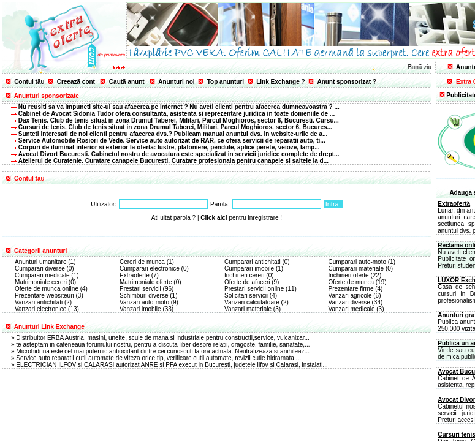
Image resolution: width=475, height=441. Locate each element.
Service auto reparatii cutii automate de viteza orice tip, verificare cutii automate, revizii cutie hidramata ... (158, 358)
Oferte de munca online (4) (51, 288)
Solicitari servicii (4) (250, 295)
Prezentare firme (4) (356, 288)
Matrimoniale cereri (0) (45, 282)
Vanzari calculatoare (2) (256, 302)
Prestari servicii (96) (146, 288)
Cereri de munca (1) (147, 261)
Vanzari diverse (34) (356, 302)
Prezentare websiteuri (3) (49, 295)
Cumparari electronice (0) (154, 268)
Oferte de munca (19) (358, 282)
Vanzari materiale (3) (252, 309)
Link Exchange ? (280, 81)
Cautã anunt (127, 81)
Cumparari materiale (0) (361, 268)
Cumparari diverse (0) (44, 268)
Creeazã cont (76, 81)
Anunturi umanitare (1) (45, 261)
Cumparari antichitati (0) (257, 261)
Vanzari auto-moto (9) (149, 302)
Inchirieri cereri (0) (249, 275)
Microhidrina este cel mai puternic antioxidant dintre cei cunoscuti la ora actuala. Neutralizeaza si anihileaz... (163, 351)
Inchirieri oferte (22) (355, 275)
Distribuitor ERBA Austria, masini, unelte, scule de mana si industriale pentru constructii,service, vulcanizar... (163, 337)
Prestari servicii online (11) (260, 288)
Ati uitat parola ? (173, 217)
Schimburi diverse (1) (148, 295)
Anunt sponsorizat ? (346, 81)
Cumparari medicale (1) (46, 275)
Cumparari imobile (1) (253, 268)
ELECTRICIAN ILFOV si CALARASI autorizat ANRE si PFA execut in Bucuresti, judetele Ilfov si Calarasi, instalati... (172, 364)
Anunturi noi (176, 81)
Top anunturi (225, 81)
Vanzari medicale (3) (356, 309)
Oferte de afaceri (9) (251, 282)
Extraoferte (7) (139, 275)
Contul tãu (29, 81)
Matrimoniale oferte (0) (150, 282)
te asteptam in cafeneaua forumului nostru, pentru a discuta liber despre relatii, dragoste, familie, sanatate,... (163, 344)
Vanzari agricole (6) (355, 295)
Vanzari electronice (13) (47, 309)
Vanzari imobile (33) (146, 309)
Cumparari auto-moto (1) (362, 261)
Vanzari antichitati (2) (43, 302)
